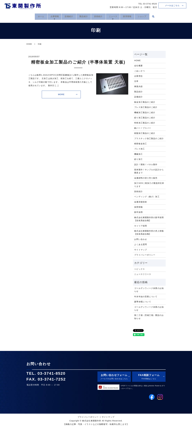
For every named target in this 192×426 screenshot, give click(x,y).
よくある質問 (140, 244)
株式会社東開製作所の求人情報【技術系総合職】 (149, 232)
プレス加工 (139, 149)
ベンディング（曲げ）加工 (146, 196)
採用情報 (131, 16)
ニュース (115, 16)
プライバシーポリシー (144, 255)
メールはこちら (172, 5)
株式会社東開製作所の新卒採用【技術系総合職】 (149, 219)
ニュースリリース (142, 274)
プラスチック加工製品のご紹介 (149, 138)
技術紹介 (99, 16)
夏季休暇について (142, 302)
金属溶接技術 (140, 202)
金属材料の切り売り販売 (145, 178)
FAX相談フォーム (149, 377)
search (159, 17)
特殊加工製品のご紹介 (144, 123)
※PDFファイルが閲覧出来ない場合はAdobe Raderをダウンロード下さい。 (142, 387)
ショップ (147, 16)
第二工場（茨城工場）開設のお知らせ (149, 316)
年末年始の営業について (145, 296)
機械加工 (138, 154)
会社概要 (138, 66)
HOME (29, 44)
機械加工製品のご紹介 (144, 112)
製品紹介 (83, 16)
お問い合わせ (140, 239)
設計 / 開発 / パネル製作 (145, 164)
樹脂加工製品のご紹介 (144, 133)
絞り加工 (138, 159)
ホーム (36, 16)
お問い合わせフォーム (114, 377)
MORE (61, 94)
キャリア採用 (140, 226)
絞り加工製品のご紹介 (144, 118)
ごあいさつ (139, 71)
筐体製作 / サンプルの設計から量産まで (149, 171)
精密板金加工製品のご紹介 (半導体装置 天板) (78, 62)
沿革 (136, 81)
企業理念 (138, 76)
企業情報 (51, 16)
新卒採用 (138, 212)
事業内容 (138, 86)
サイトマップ (140, 250)
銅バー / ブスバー (142, 128)
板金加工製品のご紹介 (144, 102)
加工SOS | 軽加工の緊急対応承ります (149, 184)
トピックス (139, 269)
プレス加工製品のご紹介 (145, 107)
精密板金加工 (140, 144)
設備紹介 (66, 16)
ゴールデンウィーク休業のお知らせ (149, 289)
